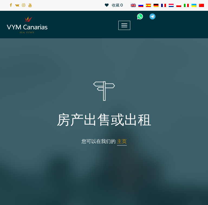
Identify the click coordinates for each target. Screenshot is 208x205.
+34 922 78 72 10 (181, 16)
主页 (122, 141)
